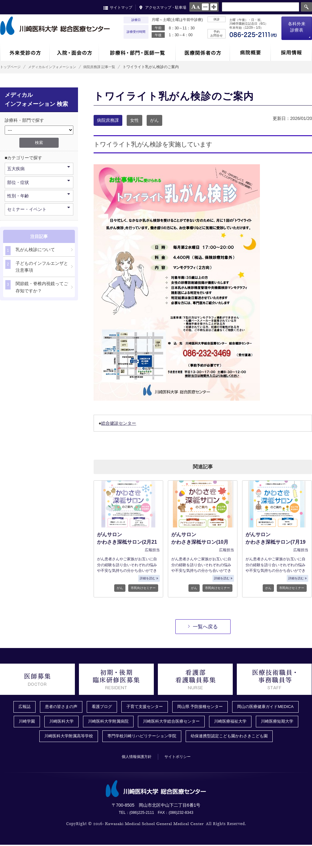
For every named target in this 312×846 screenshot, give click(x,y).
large (213, 6)
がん (154, 120)
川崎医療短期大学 (283, 722)
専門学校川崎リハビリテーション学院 (141, 737)
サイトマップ (121, 7)
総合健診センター (118, 423)
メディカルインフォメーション (57, 67)
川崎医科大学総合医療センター (171, 722)
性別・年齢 (38, 195)
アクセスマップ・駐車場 (165, 7)
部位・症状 (38, 182)
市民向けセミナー (143, 588)
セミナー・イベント (38, 209)
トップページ (11, 67)
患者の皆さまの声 (55, 707)
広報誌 (17, 707)
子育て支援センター (143, 707)
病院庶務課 (108, 120)
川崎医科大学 (56, 722)
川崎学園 (19, 722)
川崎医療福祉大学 (234, 722)
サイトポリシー (180, 757)
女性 (134, 120)
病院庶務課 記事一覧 (109, 67)
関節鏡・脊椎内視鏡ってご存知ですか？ (36, 286)
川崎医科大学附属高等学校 (63, 737)
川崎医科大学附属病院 (105, 722)
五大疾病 (38, 168)
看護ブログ (98, 707)
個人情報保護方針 (134, 757)
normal (205, 6)
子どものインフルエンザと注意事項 (36, 266)
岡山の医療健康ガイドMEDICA (271, 707)
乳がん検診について (30, 250)
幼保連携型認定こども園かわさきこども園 (233, 737)
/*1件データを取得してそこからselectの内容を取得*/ (39, 130)
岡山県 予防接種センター (202, 707)
